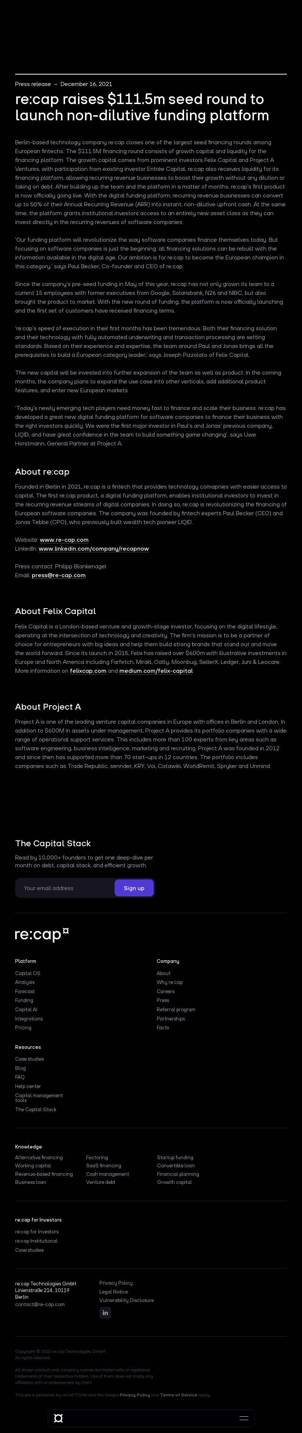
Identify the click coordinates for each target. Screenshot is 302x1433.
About (163, 973)
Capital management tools (39, 1098)
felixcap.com (88, 670)
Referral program (176, 1009)
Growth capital (174, 1182)
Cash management (107, 1174)
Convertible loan (176, 1165)
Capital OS (27, 973)
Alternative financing (39, 1157)
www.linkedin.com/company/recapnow (94, 548)
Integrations (29, 1019)
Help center (28, 1086)
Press (163, 1000)
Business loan (30, 1182)
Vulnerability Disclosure (126, 1300)
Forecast (25, 991)
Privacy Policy (116, 1283)
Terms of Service (178, 1395)
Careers (165, 991)
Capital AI (26, 1009)
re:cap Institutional (36, 1241)
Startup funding (175, 1157)
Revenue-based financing (44, 1174)
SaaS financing (103, 1165)
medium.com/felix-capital (156, 670)
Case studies (29, 1059)
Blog (20, 1068)
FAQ (20, 1077)
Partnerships (171, 1019)
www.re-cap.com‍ (64, 539)
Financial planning (178, 1174)
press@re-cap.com (59, 575)
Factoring (97, 1157)
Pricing (23, 1027)
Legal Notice (113, 1292)
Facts (163, 1027)
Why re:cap (170, 982)
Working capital (33, 1165)
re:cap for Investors (36, 1231)
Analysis (24, 982)
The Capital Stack (35, 1109)
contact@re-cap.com (40, 1304)
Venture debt (100, 1182)
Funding (24, 1000)
